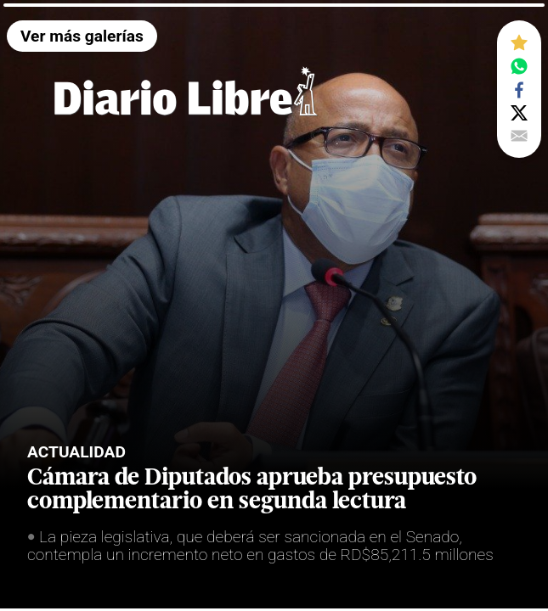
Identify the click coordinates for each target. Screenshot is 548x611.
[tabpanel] (274, 305)
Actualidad (76, 452)
